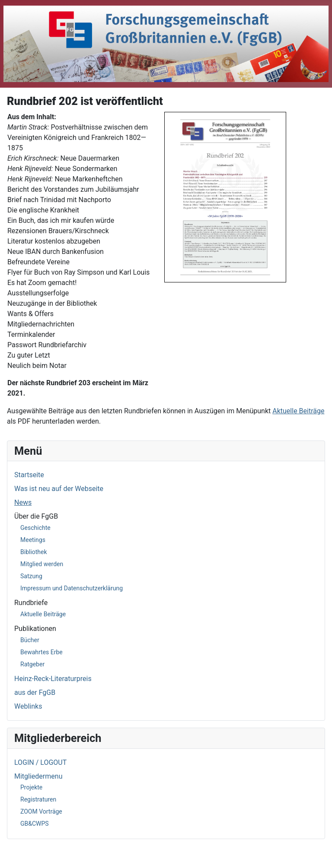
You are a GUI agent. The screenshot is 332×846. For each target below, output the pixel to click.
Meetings (32, 539)
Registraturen (38, 799)
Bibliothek (33, 551)
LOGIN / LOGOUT (40, 762)
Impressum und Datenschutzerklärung (71, 588)
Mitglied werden (41, 564)
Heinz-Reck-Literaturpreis (53, 679)
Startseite (29, 475)
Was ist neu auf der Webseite (58, 489)
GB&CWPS (34, 823)
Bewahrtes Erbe (41, 652)
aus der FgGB (34, 692)
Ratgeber (32, 664)
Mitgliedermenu (38, 776)
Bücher (29, 640)
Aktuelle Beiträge (43, 614)
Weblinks (28, 706)
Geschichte (35, 527)
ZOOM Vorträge (41, 811)
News (23, 502)
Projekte (31, 787)
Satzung (31, 576)
